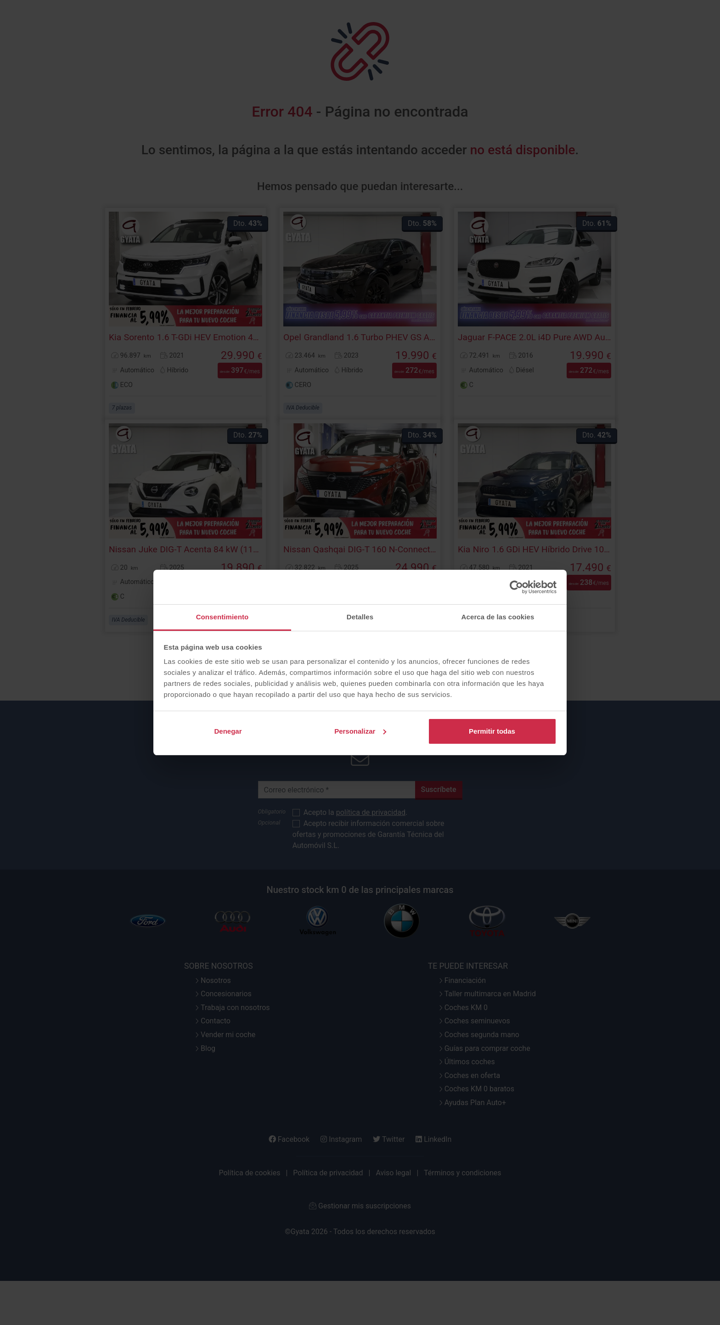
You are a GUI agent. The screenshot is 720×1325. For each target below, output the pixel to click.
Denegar (228, 731)
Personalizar (360, 731)
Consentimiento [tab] (222, 617)
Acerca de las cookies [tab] (497, 617)
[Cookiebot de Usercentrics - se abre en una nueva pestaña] (516, 587)
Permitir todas (492, 731)
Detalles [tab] (360, 617)
